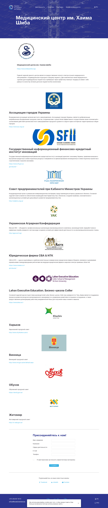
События (51, 7)
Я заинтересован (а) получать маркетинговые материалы (56, 460)
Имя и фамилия (38, 440)
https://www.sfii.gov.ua (16, 164)
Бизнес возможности (73, 7)
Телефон (36, 454)
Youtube (65, 482)
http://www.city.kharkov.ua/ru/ (18, 332)
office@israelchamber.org (17, 501)
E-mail (35, 451)
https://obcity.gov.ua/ (16, 392)
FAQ (96, 503)
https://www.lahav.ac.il (16, 302)
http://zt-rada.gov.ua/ (15, 422)
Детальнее (12, 166)
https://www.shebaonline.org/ (26, 69)
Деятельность (40, 7)
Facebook (43, 482)
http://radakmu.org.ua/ (16, 201)
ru (96, 7)
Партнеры (60, 7)
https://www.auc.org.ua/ (16, 127)
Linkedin (54, 482)
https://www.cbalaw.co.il (16, 265)
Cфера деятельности (40, 447)
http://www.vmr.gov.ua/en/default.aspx (21, 362)
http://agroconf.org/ (15, 233)
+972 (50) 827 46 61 (15, 499)
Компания (36, 444)
